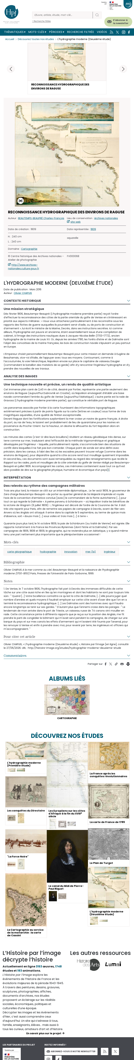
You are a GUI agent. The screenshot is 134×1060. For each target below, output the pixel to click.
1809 (93, 229)
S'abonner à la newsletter (120, 22)
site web (75, 222)
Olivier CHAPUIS (23, 293)
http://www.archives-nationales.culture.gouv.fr (23, 267)
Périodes (55, 32)
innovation (70, 552)
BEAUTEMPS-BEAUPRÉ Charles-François (41, 218)
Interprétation (17, 478)
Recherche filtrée (80, 32)
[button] (123, 69)
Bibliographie (14, 563)
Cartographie (29, 249)
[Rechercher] (62, 15)
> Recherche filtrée (41, 21)
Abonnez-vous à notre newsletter (71, 1052)
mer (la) (90, 552)
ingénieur (109, 552)
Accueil (9, 39)
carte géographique (19, 552)
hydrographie (48, 552)
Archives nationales (106, 218)
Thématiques (14, 32)
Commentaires (15, 656)
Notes (8, 582)
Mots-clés (36, 32)
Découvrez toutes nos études (36, 39)
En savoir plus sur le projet (43, 1034)
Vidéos (102, 32)
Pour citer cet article (19, 637)
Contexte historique (22, 301)
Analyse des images (20, 377)
